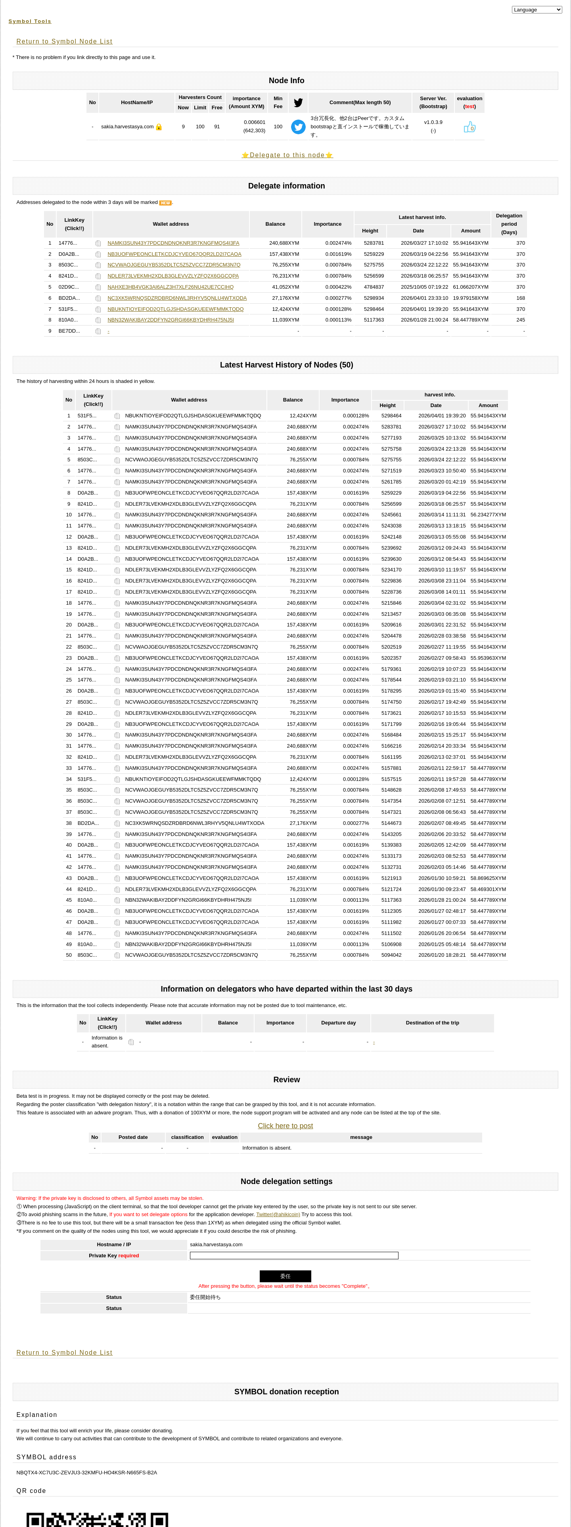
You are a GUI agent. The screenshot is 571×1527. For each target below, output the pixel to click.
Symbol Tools (30, 21)
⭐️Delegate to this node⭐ (287, 155)
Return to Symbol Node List (65, 41)
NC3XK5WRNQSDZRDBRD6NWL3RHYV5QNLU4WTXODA (177, 298)
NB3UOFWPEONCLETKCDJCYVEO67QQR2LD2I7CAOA (174, 254)
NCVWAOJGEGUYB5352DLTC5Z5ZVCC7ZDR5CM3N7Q (173, 265)
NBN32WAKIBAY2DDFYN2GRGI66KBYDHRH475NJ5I (170, 320)
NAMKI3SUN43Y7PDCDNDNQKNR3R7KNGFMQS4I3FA (173, 243)
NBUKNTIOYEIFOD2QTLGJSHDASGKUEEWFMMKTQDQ (175, 309)
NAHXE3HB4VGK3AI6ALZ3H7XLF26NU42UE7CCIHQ (170, 287)
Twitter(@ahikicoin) (278, 1214)
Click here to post (285, 1126)
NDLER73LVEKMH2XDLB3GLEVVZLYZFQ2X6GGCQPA (173, 276)
